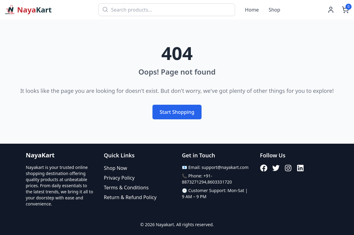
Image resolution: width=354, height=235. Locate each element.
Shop (274, 9)
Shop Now (115, 168)
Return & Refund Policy (130, 197)
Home (252, 9)
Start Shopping (177, 112)
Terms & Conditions (126, 187)
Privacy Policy (119, 177)
